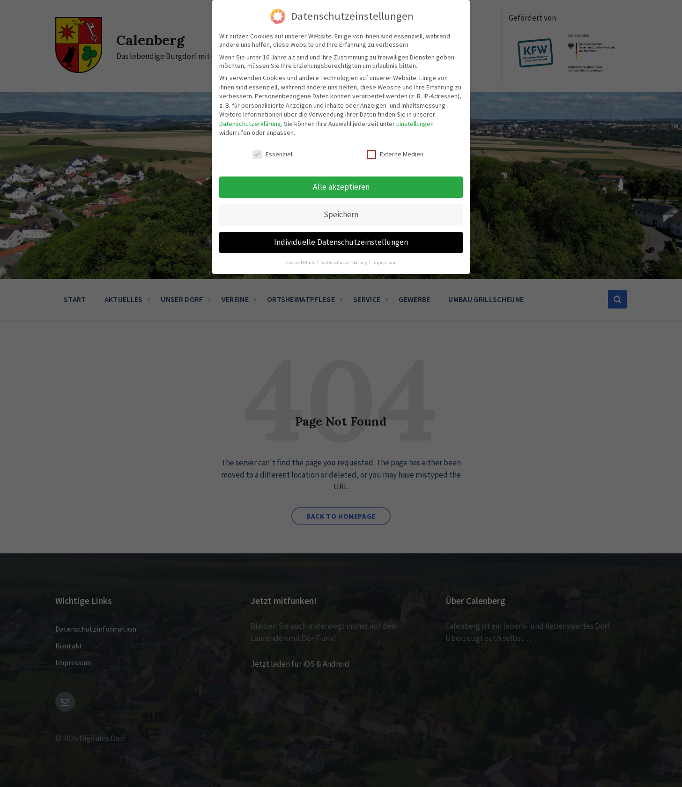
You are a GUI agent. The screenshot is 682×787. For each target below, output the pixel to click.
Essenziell (273, 153)
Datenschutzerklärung (250, 122)
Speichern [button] (341, 213)
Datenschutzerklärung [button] (344, 261)
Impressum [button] (384, 261)
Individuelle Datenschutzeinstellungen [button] (341, 241)
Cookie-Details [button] (301, 261)
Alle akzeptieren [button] (341, 186)
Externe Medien (395, 153)
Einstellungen (415, 122)
